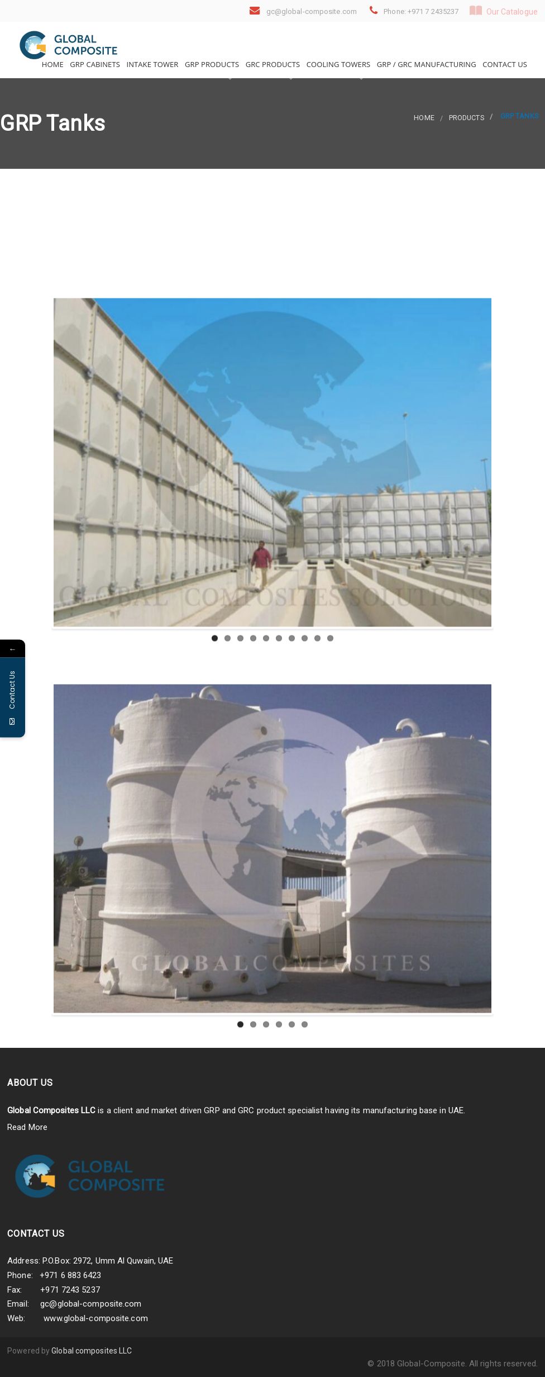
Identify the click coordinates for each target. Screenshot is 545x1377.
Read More (27, 1127)
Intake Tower (152, 64)
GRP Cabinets (94, 64)
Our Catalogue (504, 10)
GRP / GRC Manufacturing (425, 64)
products (466, 117)
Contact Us (504, 64)
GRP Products (211, 64)
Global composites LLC (91, 1350)
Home (52, 64)
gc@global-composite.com (90, 1304)
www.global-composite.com (95, 1318)
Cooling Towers (337, 64)
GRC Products (271, 64)
